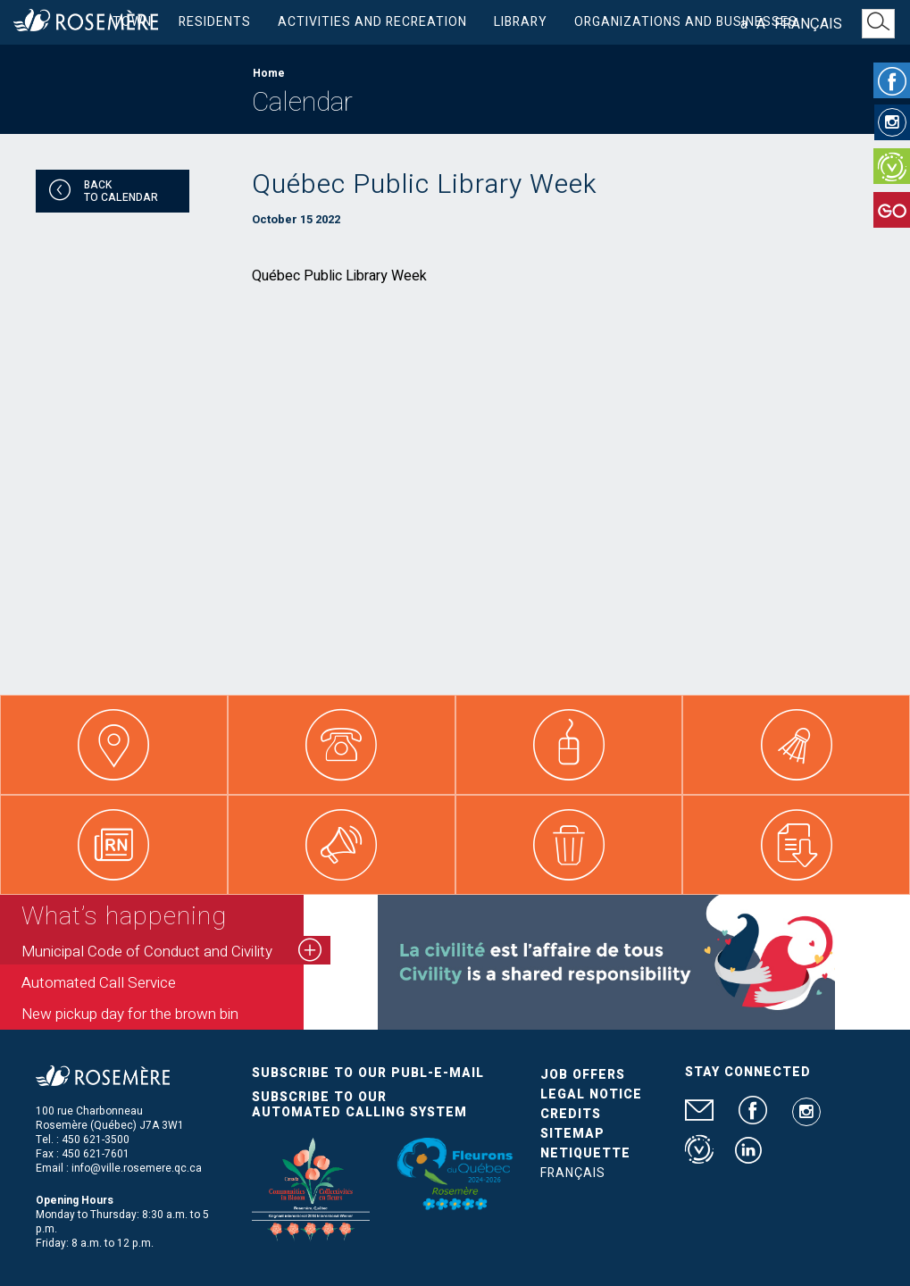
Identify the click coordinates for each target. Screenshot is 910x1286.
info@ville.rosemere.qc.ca (136, 1168)
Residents (215, 22)
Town (132, 22)
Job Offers (582, 1074)
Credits (570, 1114)
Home (269, 73)
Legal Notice (591, 1094)
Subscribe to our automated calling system (359, 1105)
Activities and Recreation (372, 22)
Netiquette (585, 1153)
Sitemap (572, 1133)
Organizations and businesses (685, 22)
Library (520, 22)
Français (808, 24)
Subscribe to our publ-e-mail (368, 1073)
